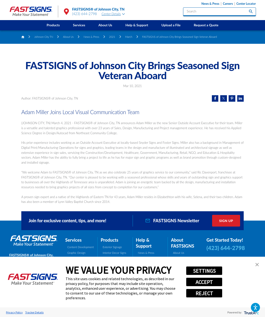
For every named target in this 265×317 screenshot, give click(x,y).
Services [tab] (73, 240)
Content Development (80, 247)
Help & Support (136, 25)
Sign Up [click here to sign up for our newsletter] (226, 221)
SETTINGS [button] (204, 270)
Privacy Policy (14, 312)
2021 (112, 36)
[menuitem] (53, 25)
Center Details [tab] (113, 14)
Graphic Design (76, 252)
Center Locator (246, 4)
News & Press (210, 4)
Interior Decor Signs (114, 252)
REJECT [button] (204, 293)
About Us (105, 25)
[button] (255, 307)
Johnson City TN (43, 36)
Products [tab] (109, 240)
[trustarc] (251, 312)
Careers (228, 4)
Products (53, 25)
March (128, 36)
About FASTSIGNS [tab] (182, 243)
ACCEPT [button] (204, 282)
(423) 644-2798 (84, 14)
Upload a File (170, 25)
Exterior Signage (112, 247)
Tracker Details (34, 312)
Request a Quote (206, 25)
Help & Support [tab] (144, 243)
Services (79, 25)
